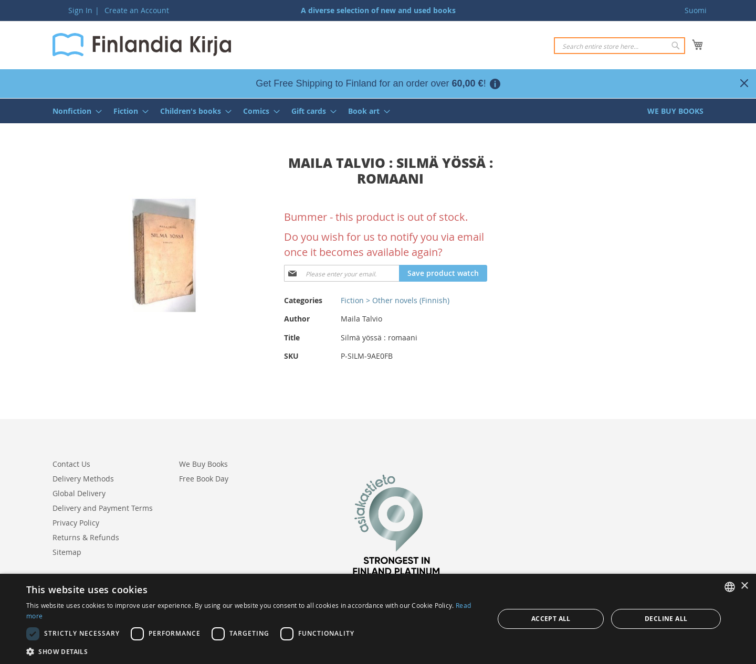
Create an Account (136, 10)
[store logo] (141, 44)
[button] (253, 651)
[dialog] (378, 619)
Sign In (80, 10)
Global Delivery (79, 493)
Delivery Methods (83, 479)
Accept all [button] (551, 618)
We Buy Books (203, 464)
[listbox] (729, 587)
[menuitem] (74, 111)
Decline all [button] (666, 618)
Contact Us (71, 464)
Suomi (696, 10)
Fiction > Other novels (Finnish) (395, 300)
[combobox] (619, 45)
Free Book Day (203, 479)
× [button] (744, 586)
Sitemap (66, 552)
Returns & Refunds (85, 537)
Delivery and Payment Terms (102, 508)
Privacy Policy (75, 523)
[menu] (378, 111)
